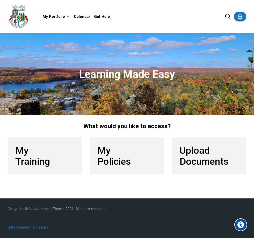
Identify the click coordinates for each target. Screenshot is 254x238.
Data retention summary (28, 227)
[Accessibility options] (240, 224)
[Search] (228, 17)
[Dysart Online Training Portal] (19, 16)
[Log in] (240, 16)
